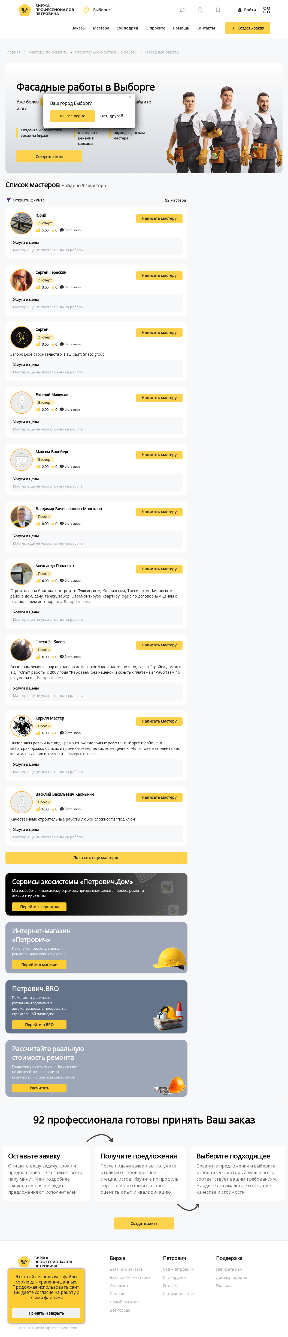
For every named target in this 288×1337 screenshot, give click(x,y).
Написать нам (229, 1269)
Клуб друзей (174, 1277)
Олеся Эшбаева (50, 641)
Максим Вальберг (52, 451)
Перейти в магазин (39, 964)
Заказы (79, 28)
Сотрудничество (178, 1293)
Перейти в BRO (39, 1024)
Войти (247, 9)
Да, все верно (72, 115)
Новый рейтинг (124, 1302)
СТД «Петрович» (178, 1269)
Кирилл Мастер (49, 718)
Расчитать (39, 1088)
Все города (120, 1310)
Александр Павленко (54, 565)
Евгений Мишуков (51, 394)
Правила (224, 1285)
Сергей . (42, 329)
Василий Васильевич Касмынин (64, 794)
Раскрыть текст (78, 601)
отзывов (70, 230)
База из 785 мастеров (130, 1277)
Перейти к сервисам (39, 906)
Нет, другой (111, 115)
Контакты (205, 28)
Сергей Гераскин (50, 272)
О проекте (155, 28)
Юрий (40, 215)
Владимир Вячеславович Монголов (68, 508)
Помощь (181, 28)
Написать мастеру (159, 218)
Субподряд (127, 28)
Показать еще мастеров (96, 857)
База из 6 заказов (126, 1269)
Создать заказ (49, 156)
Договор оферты (231, 1277)
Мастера (101, 28)
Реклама (170, 1285)
